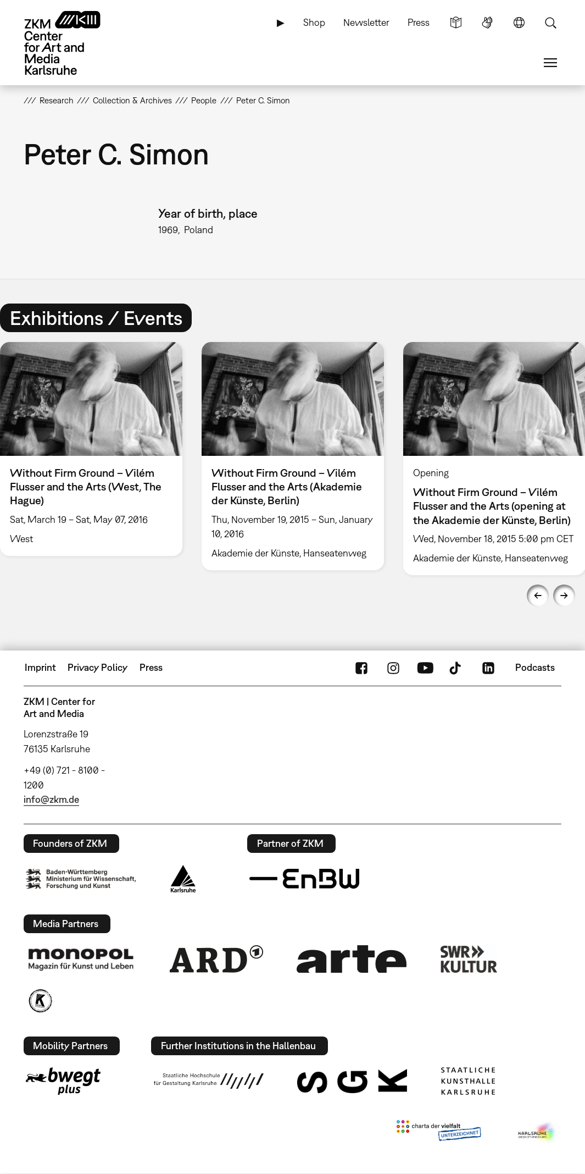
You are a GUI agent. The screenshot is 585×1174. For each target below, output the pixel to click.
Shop (314, 22)
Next (564, 596)
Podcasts (535, 667)
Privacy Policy (97, 667)
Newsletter (366, 22)
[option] (292, 456)
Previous (538, 596)
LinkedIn (488, 667)
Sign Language (487, 22)
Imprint (40, 667)
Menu (550, 62)
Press (419, 22)
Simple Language (456, 22)
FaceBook (361, 667)
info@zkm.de (51, 799)
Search (550, 22)
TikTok (456, 667)
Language (519, 22)
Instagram (393, 667)
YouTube (425, 667)
